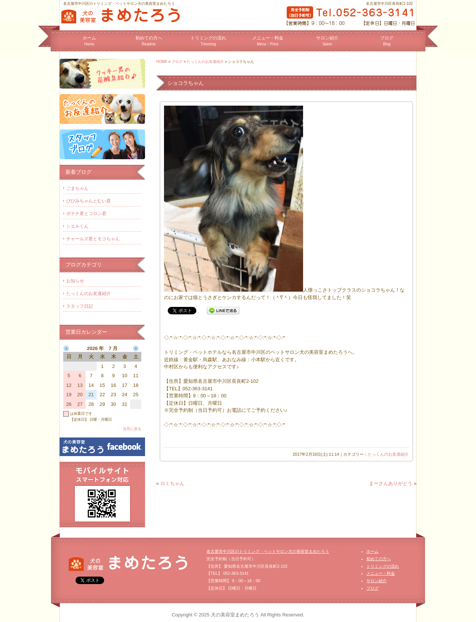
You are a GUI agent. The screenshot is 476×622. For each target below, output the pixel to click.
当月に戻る (132, 429)
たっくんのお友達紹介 (205, 62)
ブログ (386, 40)
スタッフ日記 (79, 306)
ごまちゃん (77, 188)
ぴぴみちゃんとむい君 (88, 200)
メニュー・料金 (267, 40)
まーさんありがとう (390, 483)
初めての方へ (148, 40)
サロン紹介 (327, 40)
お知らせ (75, 280)
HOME (161, 62)
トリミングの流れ (208, 40)
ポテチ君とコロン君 (86, 213)
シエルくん (77, 226)
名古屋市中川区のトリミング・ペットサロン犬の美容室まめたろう (267, 551)
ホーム (89, 40)
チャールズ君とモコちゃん (93, 238)
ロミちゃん (172, 483)
